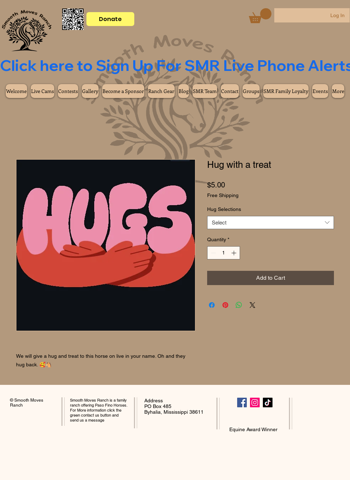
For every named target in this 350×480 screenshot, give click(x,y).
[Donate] (110, 19)
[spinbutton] (223, 253)
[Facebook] (242, 402)
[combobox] (270, 222)
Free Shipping (223, 195)
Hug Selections (224, 209)
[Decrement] (212, 253)
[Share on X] (252, 305)
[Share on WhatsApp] (239, 305)
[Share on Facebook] (212, 305)
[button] (260, 15)
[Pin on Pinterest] (225, 305)
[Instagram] (255, 402)
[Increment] (234, 253)
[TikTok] (267, 402)
